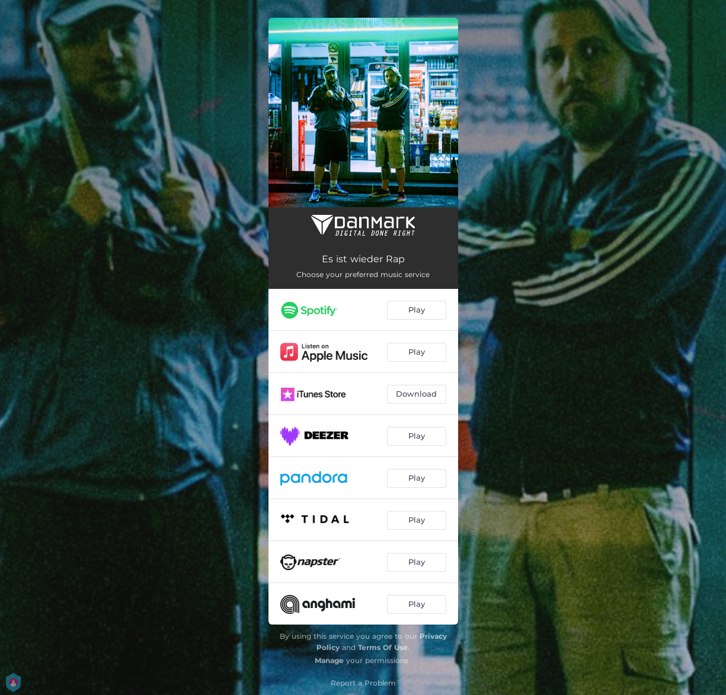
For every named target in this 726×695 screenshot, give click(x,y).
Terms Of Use (383, 647)
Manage (329, 660)
